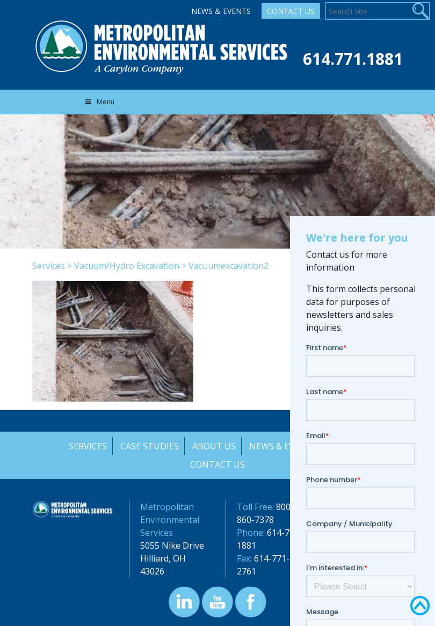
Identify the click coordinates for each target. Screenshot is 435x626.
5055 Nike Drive (172, 545)
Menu (98, 101)
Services (48, 266)
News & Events (221, 11)
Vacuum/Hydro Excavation (126, 266)
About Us (213, 446)
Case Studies (148, 446)
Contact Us (291, 11)
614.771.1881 (353, 59)
